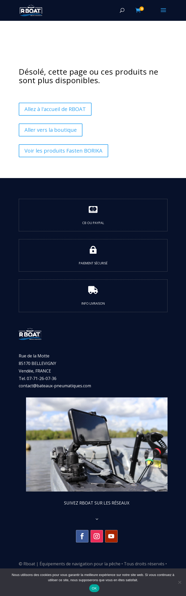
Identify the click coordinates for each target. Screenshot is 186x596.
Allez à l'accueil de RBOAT (55, 109)
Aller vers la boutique (50, 129)
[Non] (179, 582)
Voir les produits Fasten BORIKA (63, 150)
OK (94, 588)
